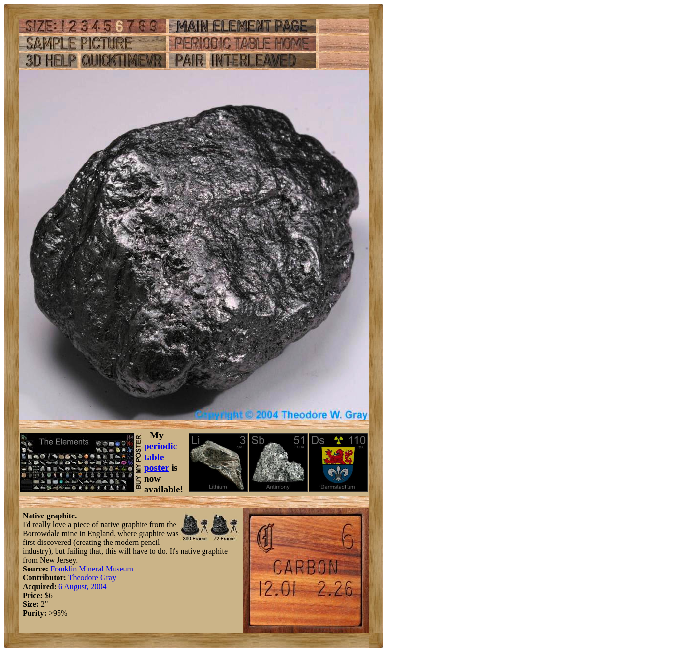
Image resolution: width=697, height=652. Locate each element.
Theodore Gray (92, 577)
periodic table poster (160, 457)
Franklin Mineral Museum (91, 569)
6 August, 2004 (82, 586)
